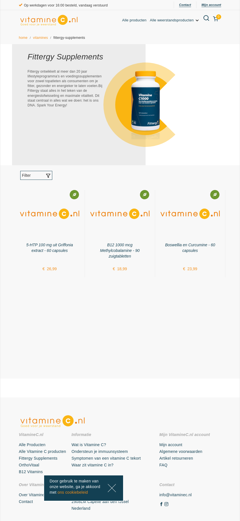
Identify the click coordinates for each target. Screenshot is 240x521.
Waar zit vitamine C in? (93, 465)
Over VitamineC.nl (35, 495)
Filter (36, 175)
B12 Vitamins (31, 471)
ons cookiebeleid (73, 492)
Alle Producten (32, 444)
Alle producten (134, 20)
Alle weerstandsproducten (175, 20)
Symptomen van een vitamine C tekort (106, 458)
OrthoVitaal (29, 465)
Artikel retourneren (176, 458)
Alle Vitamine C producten (42, 451)
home (23, 38)
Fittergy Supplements (38, 458)
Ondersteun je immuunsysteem (100, 451)
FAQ (163, 465)
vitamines (40, 38)
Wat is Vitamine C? (89, 444)
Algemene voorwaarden (180, 451)
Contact (185, 4)
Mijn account (211, 4)
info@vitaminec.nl (175, 495)
